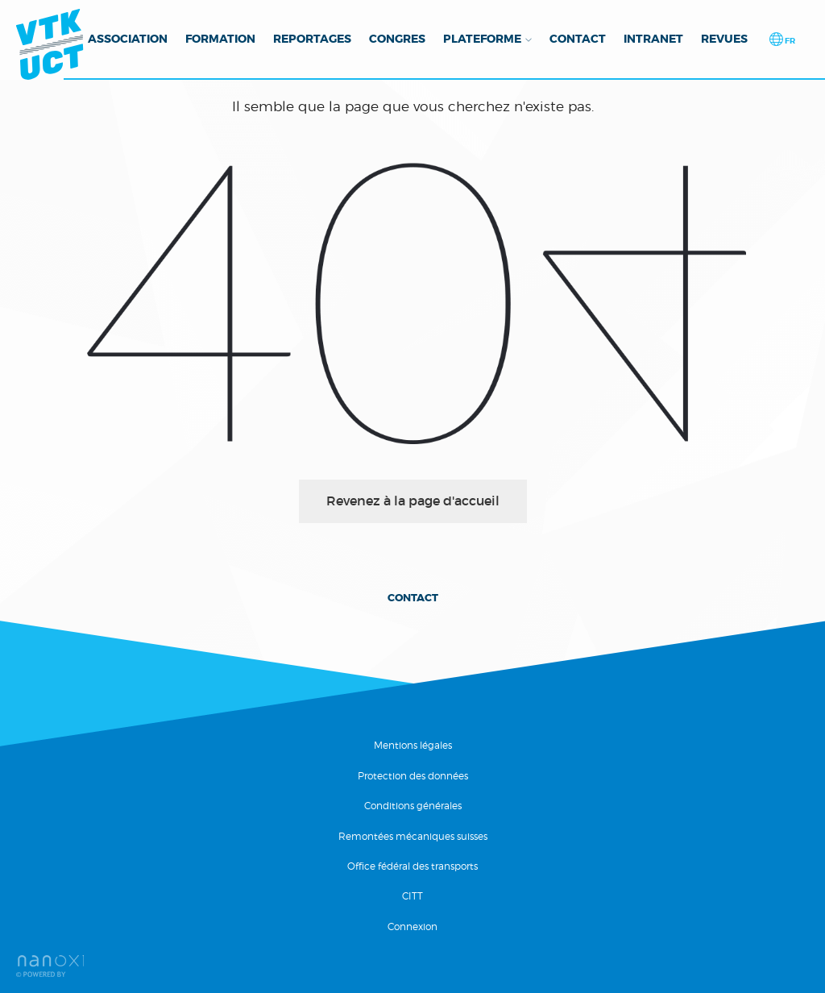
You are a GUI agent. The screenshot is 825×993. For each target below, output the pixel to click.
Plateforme (482, 38)
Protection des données (413, 776)
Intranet (653, 38)
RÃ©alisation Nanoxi (50, 966)
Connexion (412, 926)
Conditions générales (413, 806)
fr (789, 40)
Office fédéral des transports (412, 866)
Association (128, 38)
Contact (577, 38)
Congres (397, 38)
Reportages (312, 38)
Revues (724, 38)
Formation (220, 38)
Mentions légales (413, 745)
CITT (412, 896)
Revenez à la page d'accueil (413, 500)
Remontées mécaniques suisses (412, 836)
